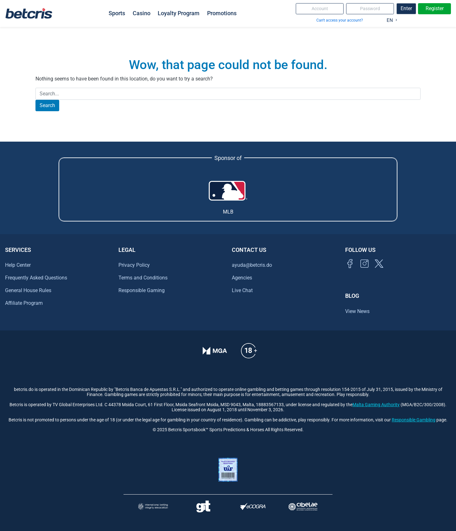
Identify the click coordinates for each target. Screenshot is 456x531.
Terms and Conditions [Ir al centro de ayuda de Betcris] (143, 278)
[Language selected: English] (390, 19)
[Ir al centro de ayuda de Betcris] (249, 355)
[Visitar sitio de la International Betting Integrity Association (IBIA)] (153, 506)
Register (435, 8)
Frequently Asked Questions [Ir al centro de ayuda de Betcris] (36, 278)
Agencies (242, 278)
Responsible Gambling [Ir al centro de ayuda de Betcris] (413, 420)
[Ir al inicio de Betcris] (364, 271)
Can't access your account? (339, 20)
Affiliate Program (24, 303)
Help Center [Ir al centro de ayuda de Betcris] (18, 265)
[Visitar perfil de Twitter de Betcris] (379, 271)
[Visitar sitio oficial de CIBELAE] (303, 506)
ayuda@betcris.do (252, 265)
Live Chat (242, 290)
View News (357, 311)
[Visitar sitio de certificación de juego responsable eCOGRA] (253, 506)
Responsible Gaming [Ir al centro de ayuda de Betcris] (141, 290)
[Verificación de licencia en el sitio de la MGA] (215, 355)
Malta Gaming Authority (376, 404)
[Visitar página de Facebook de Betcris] (350, 271)
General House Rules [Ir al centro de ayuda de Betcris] (28, 290)
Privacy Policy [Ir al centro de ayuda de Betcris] (134, 265)
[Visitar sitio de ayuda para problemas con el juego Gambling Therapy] (203, 506)
